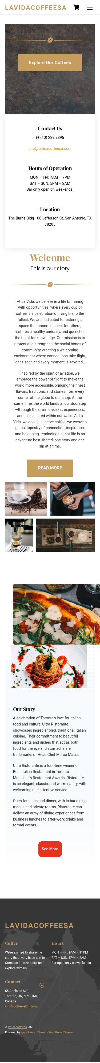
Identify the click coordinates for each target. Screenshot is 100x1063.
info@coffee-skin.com (21, 1007)
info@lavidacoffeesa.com (50, 148)
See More (50, 850)
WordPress (28, 1033)
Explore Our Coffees (50, 62)
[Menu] (89, 7)
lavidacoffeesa (17, 1028)
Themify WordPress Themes (55, 1033)
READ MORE (50, 468)
